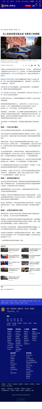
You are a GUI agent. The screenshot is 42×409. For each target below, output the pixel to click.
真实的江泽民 (29, 365)
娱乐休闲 (13, 353)
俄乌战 (15, 29)
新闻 (8, 316)
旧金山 (31, 301)
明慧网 (12, 390)
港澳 (15, 319)
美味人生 (12, 362)
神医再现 (34, 338)
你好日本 (12, 357)
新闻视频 (9, 329)
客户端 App (9, 385)
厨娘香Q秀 (12, 367)
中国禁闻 (9, 334)
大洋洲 (20, 301)
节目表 (26, 308)
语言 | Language (25, 1)
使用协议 (26, 384)
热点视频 (14, 323)
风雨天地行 (28, 369)
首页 (2, 29)
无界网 (22, 390)
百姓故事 (28, 373)
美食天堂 (12, 360)
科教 (18, 320)
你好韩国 (12, 358)
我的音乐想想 (13, 373)
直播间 (32, 308)
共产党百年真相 (29, 358)
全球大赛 (14, 325)
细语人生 (18, 351)
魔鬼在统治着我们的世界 (31, 362)
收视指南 (15, 384)
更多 (33, 390)
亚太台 (35, 301)
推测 (3, 75)
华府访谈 (9, 342)
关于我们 (9, 384)
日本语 (22, 302)
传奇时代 (28, 357)
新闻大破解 (18, 340)
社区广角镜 (9, 345)
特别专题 (28, 353)
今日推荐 (25, 323)
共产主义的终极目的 (30, 360)
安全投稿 (32, 384)
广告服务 (38, 384)
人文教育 (26, 329)
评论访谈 (18, 329)
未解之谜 (26, 331)
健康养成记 (34, 336)
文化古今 (26, 342)
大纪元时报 (16, 388)
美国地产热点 (27, 343)
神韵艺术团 (9, 388)
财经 (18, 319)
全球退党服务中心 (5, 390)
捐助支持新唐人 (11, 311)
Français (12, 302)
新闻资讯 (13, 308)
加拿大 (11, 301)
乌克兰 (15, 73)
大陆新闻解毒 (19, 349)
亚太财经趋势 (10, 347)
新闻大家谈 (18, 331)
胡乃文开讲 (34, 334)
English (6, 302)
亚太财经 (9, 349)
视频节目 (20, 308)
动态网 (17, 390)
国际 (8, 319)
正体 (16, 1)
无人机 (17, 71)
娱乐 (21, 319)
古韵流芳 (26, 334)
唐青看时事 (18, 343)
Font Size (35, 65)
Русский (17, 302)
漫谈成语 (26, 338)
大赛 (8, 1)
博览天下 (30, 323)
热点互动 (18, 333)
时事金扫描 (18, 334)
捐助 (40, 1)
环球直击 (9, 333)
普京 (9, 73)
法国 (27, 301)
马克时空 (18, 347)
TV (33, 5)
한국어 (26, 302)
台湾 (15, 320)
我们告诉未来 (29, 355)
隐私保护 (21, 384)
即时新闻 (19, 323)
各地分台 (12, 1)
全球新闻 (9, 331)
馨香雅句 (26, 336)
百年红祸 (28, 367)
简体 (19, 1)
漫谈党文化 (28, 374)
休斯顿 (24, 301)
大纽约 (7, 301)
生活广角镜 (12, 355)
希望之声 (28, 388)
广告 (36, 1)
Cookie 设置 (21, 399)
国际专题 (11, 29)
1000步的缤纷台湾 (14, 370)
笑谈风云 (26, 333)
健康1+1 (34, 331)
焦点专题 (6, 29)
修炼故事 (28, 376)
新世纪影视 (27, 390)
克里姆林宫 (10, 71)
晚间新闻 (9, 336)
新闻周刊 (9, 340)
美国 (8, 320)
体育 (21, 320)
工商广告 (28, 378)
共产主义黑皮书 (29, 371)
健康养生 (34, 329)
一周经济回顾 (10, 343)
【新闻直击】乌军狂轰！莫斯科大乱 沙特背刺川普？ (35, 270)
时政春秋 (18, 336)
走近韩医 (34, 340)
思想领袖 (18, 338)
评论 (11, 319)
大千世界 (12, 365)
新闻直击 (9, 338)
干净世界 (23, 388)
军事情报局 (18, 342)
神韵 (4, 1)
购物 (18, 311)
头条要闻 (9, 323)
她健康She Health (36, 333)
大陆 (11, 320)
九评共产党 (28, 364)
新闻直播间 (28, 5)
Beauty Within (13, 364)
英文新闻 (32, 1)
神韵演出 (9, 325)
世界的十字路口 (19, 345)
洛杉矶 (16, 301)
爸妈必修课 (26, 340)
